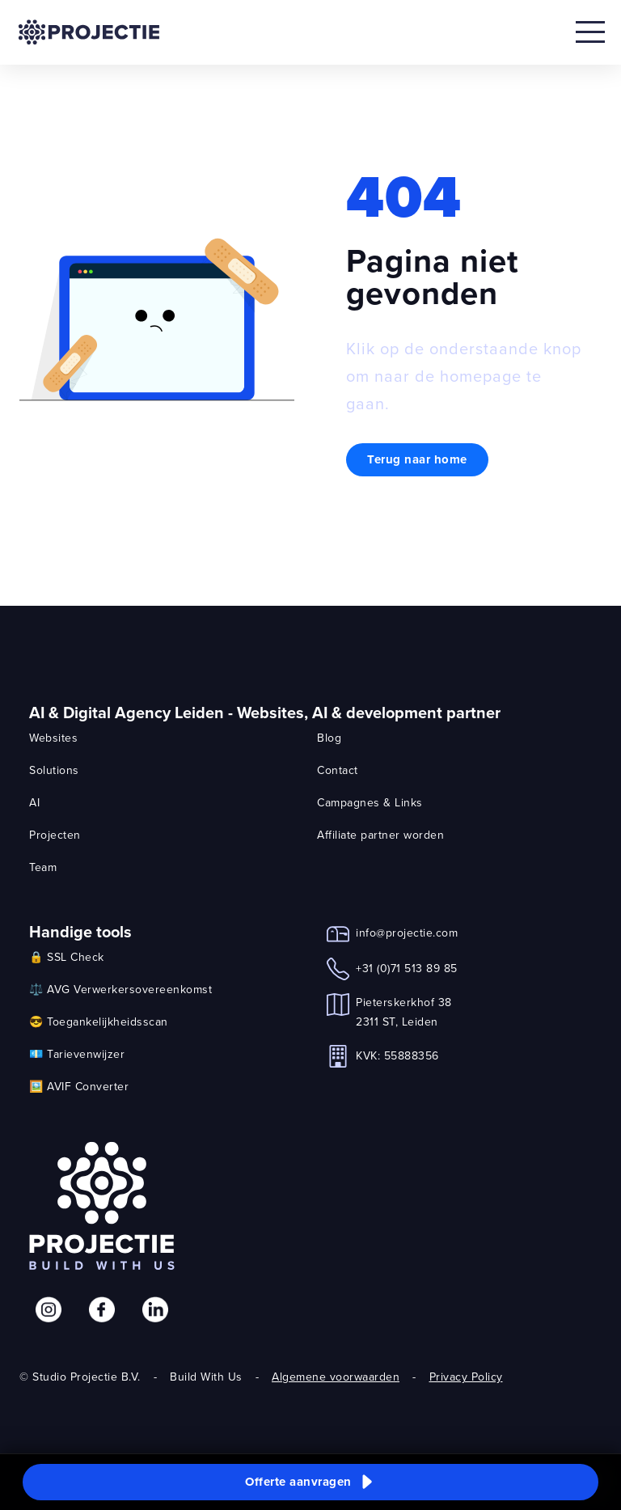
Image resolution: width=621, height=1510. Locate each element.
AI (34, 802)
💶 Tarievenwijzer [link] (77, 1054)
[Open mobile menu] (590, 32)
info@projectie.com (407, 932)
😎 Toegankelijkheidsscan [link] (98, 1021)
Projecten (55, 835)
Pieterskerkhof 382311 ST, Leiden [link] (404, 1012)
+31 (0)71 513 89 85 (407, 968)
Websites (53, 738)
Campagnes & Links (370, 802)
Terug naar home (417, 459)
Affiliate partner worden (380, 835)
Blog (329, 738)
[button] (310, 1482)
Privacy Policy (466, 1376)
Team (43, 867)
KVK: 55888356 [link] (397, 1055)
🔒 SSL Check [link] (66, 957)
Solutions (54, 770)
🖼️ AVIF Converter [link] (79, 1086)
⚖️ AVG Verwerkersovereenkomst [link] (120, 989)
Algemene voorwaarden (335, 1376)
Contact (337, 770)
